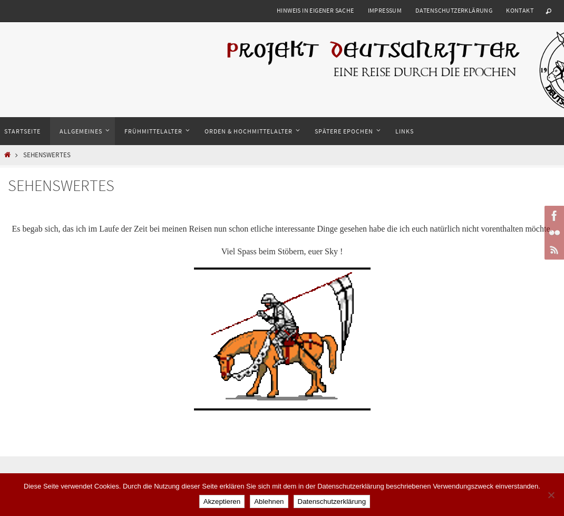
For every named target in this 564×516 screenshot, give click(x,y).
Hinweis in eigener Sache (315, 10)
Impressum (385, 10)
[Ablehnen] (551, 495)
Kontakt (519, 10)
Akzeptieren (221, 501)
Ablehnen (269, 501)
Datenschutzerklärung (453, 10)
